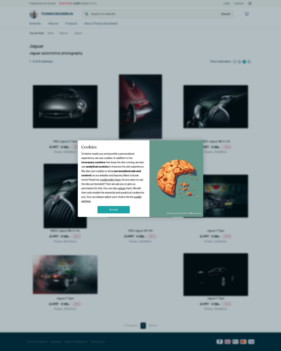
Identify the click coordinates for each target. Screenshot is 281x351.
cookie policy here (110, 179)
